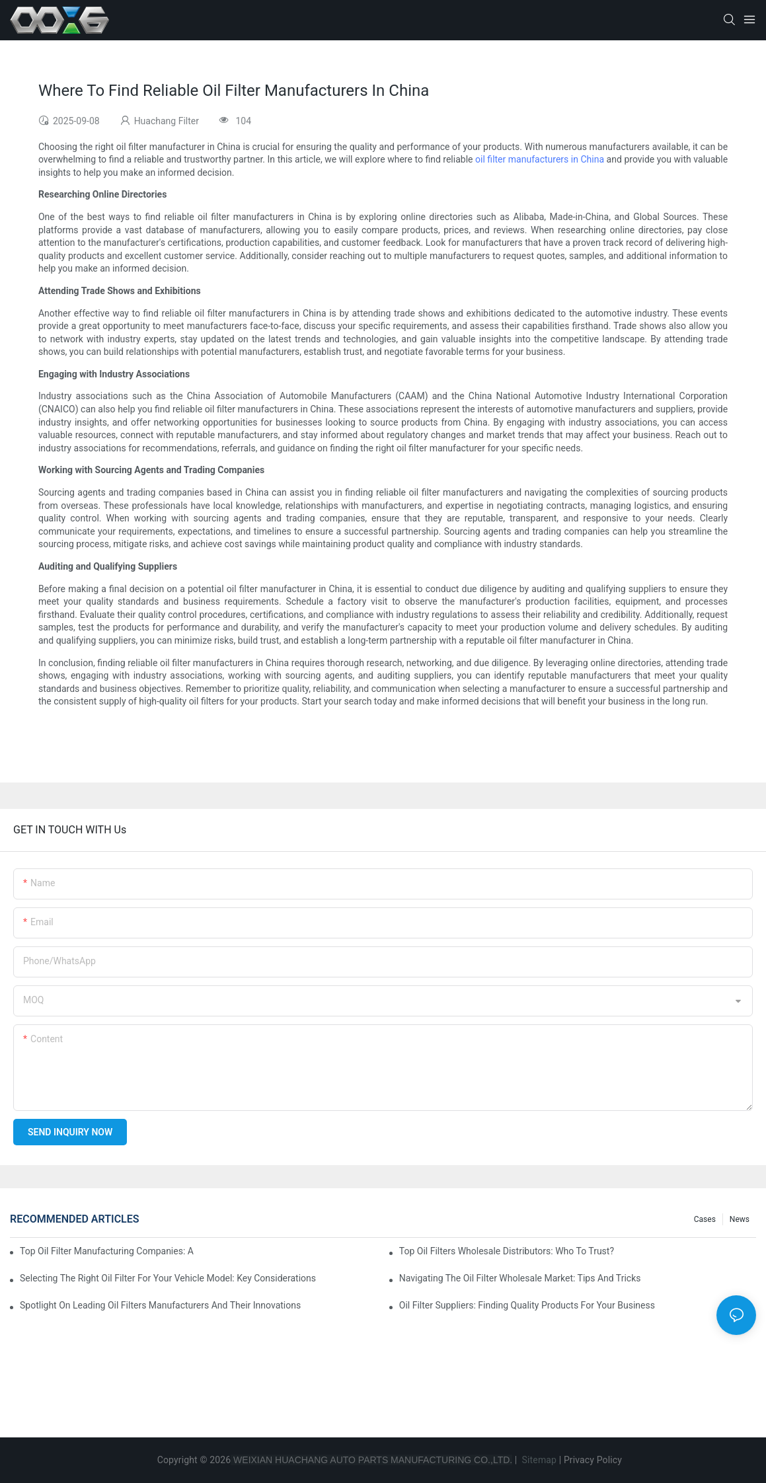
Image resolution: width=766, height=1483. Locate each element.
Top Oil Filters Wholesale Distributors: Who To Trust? (506, 1251)
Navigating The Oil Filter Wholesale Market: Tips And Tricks (520, 1278)
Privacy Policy (593, 1460)
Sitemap (537, 1460)
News (739, 1219)
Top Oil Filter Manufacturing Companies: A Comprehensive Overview (107, 1251)
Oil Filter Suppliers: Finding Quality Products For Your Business (527, 1305)
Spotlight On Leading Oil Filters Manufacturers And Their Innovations (160, 1305)
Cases (705, 1219)
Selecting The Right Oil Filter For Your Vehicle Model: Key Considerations (168, 1278)
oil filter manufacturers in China (539, 159)
